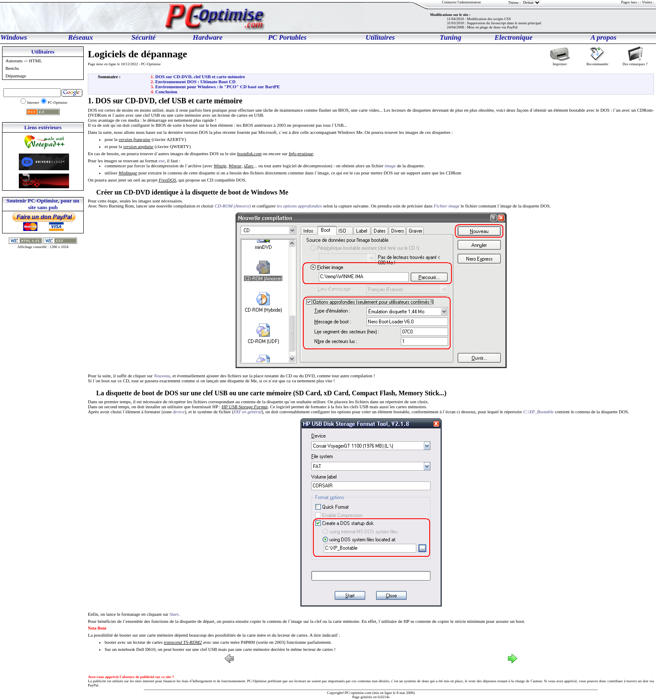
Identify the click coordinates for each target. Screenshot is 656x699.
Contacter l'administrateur (461, 2)
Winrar (234, 165)
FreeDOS (167, 179)
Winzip (220, 165)
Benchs (12, 68)
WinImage (127, 172)
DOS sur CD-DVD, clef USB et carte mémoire (200, 76)
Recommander (597, 62)
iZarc (249, 165)
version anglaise (138, 146)
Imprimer (560, 62)
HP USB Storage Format (245, 406)
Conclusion (166, 91)
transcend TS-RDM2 (183, 642)
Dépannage (16, 75)
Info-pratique (301, 153)
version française (135, 139)
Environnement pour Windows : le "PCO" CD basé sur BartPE (217, 86)
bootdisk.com (249, 153)
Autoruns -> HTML (24, 60)
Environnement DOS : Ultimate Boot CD (195, 81)
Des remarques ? (635, 62)
